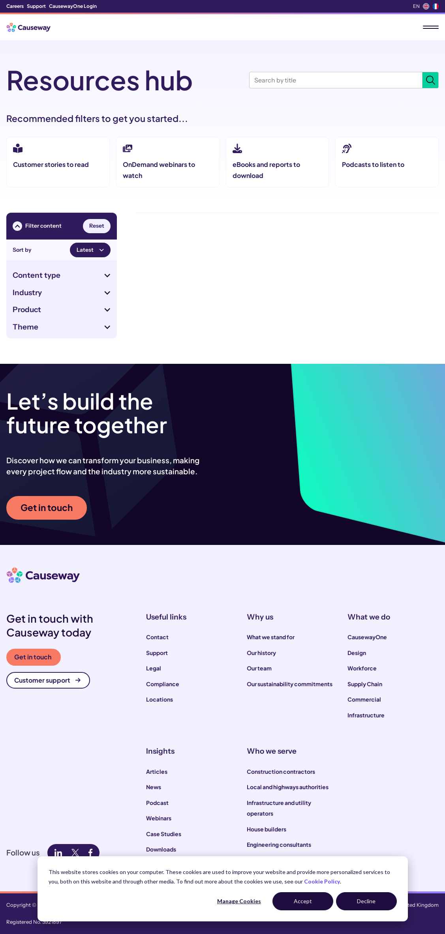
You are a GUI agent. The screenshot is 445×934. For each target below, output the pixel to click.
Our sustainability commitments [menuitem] (289, 683)
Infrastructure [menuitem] (366, 715)
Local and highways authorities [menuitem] (288, 786)
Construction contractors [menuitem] (281, 771)
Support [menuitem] (36, 6)
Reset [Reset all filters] (96, 225)
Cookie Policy (322, 881)
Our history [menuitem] (261, 652)
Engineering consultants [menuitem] (279, 844)
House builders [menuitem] (266, 829)
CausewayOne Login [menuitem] (73, 6)
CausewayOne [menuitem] (367, 636)
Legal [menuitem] (153, 668)
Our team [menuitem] (259, 668)
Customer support (47, 680)
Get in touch (47, 507)
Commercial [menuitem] (364, 699)
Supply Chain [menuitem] (364, 683)
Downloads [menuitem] (161, 849)
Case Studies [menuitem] (163, 833)
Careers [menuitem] (15, 6)
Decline (366, 901)
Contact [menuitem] (157, 636)
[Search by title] (335, 80)
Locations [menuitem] (159, 699)
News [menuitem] (153, 786)
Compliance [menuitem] (162, 683)
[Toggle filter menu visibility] (17, 226)
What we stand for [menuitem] (271, 636)
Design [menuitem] (356, 652)
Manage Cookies (239, 901)
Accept (303, 901)
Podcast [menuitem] (157, 802)
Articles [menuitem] (156, 771)
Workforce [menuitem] (362, 668)
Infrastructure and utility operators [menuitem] (279, 808)
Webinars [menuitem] (158, 818)
